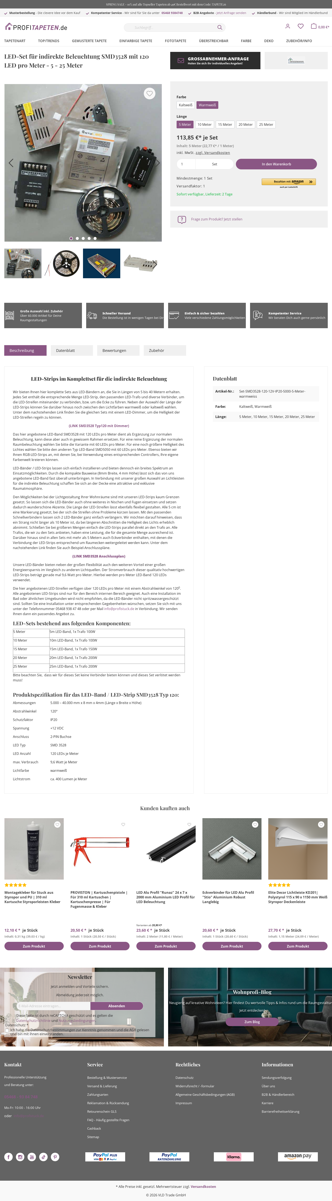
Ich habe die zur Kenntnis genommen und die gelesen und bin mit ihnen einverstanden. (79, 1032)
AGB (132, 1030)
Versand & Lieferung (102, 1086)
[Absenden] (116, 1006)
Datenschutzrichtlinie (33, 1020)
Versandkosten (203, 1186)
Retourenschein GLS (101, 1111)
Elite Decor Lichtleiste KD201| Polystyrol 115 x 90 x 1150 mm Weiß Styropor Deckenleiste (297, 897)
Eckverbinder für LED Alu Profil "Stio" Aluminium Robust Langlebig (228, 897)
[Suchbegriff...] (169, 27)
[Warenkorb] (320, 27)
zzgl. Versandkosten (213, 152)
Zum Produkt (34, 946)
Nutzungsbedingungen (77, 1020)
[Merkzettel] (300, 27)
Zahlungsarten (97, 1094)
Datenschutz (185, 1077)
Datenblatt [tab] (65, 350)
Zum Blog (252, 1022)
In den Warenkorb (276, 164)
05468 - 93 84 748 (21, 1097)
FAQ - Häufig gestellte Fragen (108, 1120)
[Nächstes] (156, 164)
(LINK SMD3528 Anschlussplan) (98, 556)
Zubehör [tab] (156, 350)
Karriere (267, 1103)
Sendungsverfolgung (277, 1077)
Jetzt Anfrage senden (231, 13)
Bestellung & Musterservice (107, 1077)
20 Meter (246, 124)
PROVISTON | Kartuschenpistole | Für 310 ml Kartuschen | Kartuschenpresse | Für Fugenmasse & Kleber (99, 899)
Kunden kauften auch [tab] (165, 808)
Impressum (184, 1103)
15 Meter (225, 124)
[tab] (25, 350)
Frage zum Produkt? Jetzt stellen (216, 219)
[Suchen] (219, 27)
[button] (289, 183)
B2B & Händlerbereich (278, 1094)
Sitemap (93, 1137)
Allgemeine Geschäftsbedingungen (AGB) (205, 1094)
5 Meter (185, 124)
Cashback (94, 1128)
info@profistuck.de (119, 608)
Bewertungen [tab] (114, 350)
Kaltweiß (185, 105)
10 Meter (205, 124)
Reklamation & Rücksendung (108, 1103)
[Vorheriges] (9, 164)
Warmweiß (207, 105)
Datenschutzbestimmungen (52, 1030)
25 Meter (266, 124)
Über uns (268, 1086)
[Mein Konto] (288, 27)
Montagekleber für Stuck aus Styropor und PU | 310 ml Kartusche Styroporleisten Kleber (32, 897)
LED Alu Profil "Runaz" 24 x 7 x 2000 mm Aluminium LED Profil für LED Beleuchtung (165, 897)
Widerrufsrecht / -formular (195, 1086)
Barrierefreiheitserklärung (280, 1111)
